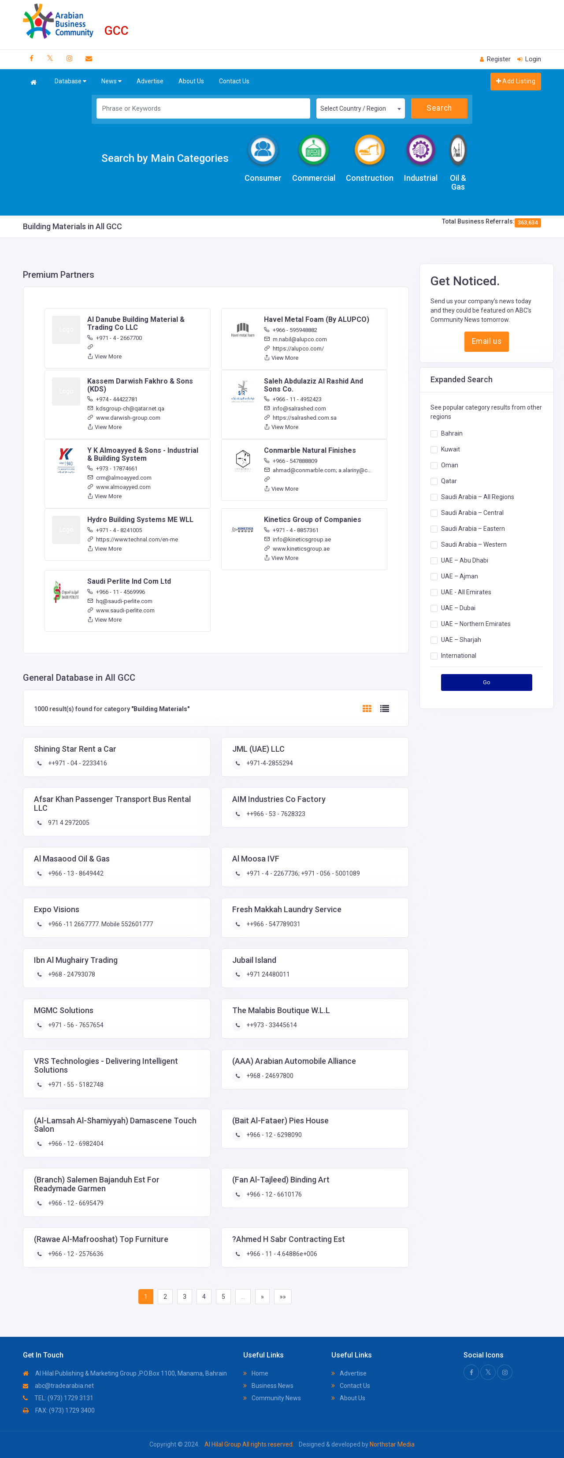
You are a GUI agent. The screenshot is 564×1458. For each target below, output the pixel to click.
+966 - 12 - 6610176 (273, 1194)
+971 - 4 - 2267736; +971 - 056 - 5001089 (302, 873)
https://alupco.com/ (294, 348)
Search (439, 108)
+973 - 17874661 (112, 468)
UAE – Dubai (458, 607)
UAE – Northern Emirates (476, 623)
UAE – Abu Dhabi (464, 559)
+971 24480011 (267, 974)
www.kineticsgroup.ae (297, 548)
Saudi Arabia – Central (472, 512)
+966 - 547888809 (290, 461)
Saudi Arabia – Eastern (473, 528)
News (111, 81)
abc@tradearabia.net (58, 1385)
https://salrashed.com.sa (300, 417)
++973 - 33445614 (271, 1025)
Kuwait (450, 448)
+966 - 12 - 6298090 (273, 1134)
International (458, 655)
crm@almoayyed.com (119, 477)
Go (487, 682)
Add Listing (515, 81)
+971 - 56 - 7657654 (75, 1025)
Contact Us (234, 81)
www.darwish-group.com (123, 417)
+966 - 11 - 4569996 (116, 592)
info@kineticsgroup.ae (297, 539)
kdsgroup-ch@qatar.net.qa (125, 408)
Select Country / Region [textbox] (353, 108)
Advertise (150, 81)
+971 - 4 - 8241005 (114, 530)
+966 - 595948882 (290, 330)
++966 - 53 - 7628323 (275, 813)
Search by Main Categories (165, 158)
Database (70, 81)
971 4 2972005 (68, 822)
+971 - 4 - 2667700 (114, 338)
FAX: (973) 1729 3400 (59, 1410)
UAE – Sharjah (461, 639)
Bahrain (452, 432)
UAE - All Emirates (466, 591)
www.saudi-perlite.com (121, 610)
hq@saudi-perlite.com (119, 601)
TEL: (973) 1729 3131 (58, 1398)
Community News (272, 1398)
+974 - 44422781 (112, 399)
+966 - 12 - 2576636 (75, 1253)
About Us (191, 81)
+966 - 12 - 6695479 (75, 1203)
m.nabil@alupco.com (295, 339)
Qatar (449, 480)
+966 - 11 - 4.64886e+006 (281, 1253)
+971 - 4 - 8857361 (291, 530)
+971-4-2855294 (269, 763)
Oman (449, 464)
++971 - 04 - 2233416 (77, 763)
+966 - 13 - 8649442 (75, 873)
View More (104, 356)
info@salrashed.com (295, 408)
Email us (486, 341)
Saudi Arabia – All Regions (477, 496)
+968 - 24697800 (269, 1075)
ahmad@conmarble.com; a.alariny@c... (317, 470)
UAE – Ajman (459, 575)
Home (255, 1373)
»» (283, 1296)
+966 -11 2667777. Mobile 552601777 (100, 924)
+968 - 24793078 (71, 974)
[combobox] (360, 108)
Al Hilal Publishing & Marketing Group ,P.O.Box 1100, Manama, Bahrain (125, 1373)
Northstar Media (391, 1444)
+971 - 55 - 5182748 (75, 1084)
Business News (268, 1385)
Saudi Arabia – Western (474, 544)
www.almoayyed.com (119, 487)
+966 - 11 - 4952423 (293, 399)
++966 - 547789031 (273, 924)
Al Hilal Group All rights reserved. (249, 1444)
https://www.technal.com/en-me (132, 539)
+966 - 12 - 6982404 (75, 1143)
